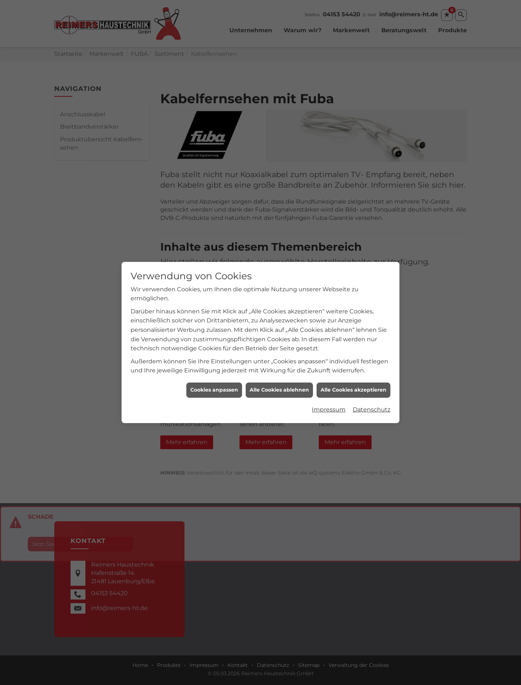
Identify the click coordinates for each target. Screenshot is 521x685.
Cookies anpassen (214, 381)
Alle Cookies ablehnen (279, 381)
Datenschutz (371, 401)
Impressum (329, 401)
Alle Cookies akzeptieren (353, 381)
